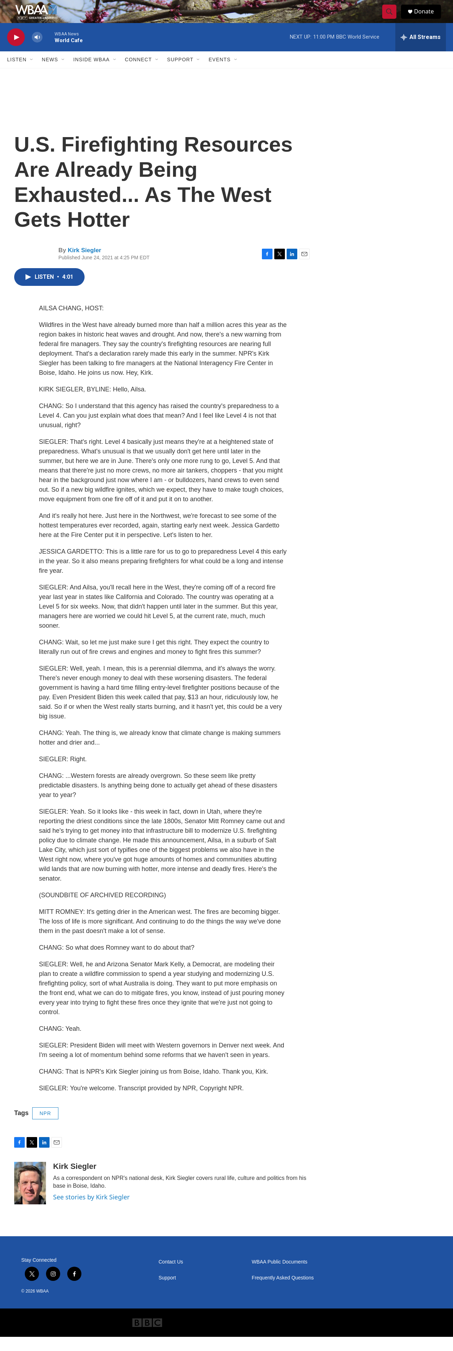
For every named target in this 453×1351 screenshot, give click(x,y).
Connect (138, 74)
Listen (17, 74)
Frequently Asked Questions (283, 1292)
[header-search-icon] (392, 19)
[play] (16, 51)
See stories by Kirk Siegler (91, 1211)
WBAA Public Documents (279, 1276)
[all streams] (420, 51)
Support (180, 74)
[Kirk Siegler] (30, 1197)
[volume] (37, 52)
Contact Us (171, 1276)
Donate (428, 18)
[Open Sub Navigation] (32, 74)
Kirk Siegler (84, 264)
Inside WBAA (91, 74)
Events (219, 74)
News (50, 74)
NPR (45, 1127)
